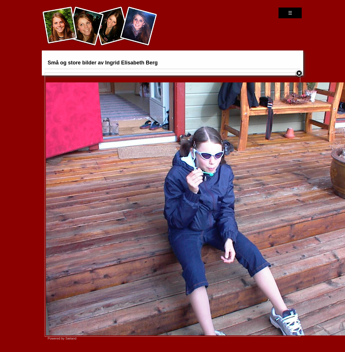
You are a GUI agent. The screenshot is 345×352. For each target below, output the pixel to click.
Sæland (70, 338)
